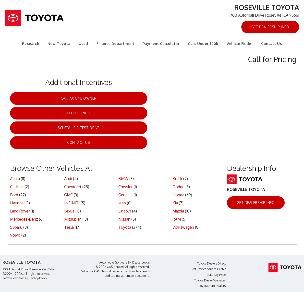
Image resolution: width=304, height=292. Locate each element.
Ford (14, 194)
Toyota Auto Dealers (212, 286)
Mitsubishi (73, 219)
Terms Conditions (14, 278)
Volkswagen (183, 227)
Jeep (122, 202)
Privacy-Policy (38, 278)
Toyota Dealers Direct (211, 263)
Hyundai (17, 202)
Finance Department (115, 43)
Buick (177, 178)
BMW (123, 178)
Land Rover (20, 211)
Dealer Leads (141, 262)
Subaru (16, 227)
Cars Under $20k (203, 43)
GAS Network (103, 271)
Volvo (15, 235)
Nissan (124, 219)
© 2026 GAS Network (110, 267)
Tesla (69, 227)
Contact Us (271, 43)
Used (83, 43)
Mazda (178, 211)
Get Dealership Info (270, 27)
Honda (178, 194)
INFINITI (72, 202)
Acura (15, 178)
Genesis (125, 194)
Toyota (124, 227)
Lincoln (124, 211)
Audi (68, 178)
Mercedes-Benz (24, 219)
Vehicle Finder (240, 43)
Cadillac (17, 186)
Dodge (178, 186)
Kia (175, 202)
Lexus (69, 211)
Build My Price (216, 275)
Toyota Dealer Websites (210, 280)
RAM (176, 219)
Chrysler (125, 186)
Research (30, 43)
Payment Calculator (161, 43)
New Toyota (59, 43)
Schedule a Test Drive (78, 128)
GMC (68, 194)
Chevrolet (72, 186)
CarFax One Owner (79, 98)
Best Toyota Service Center (208, 269)
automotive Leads (138, 271)
